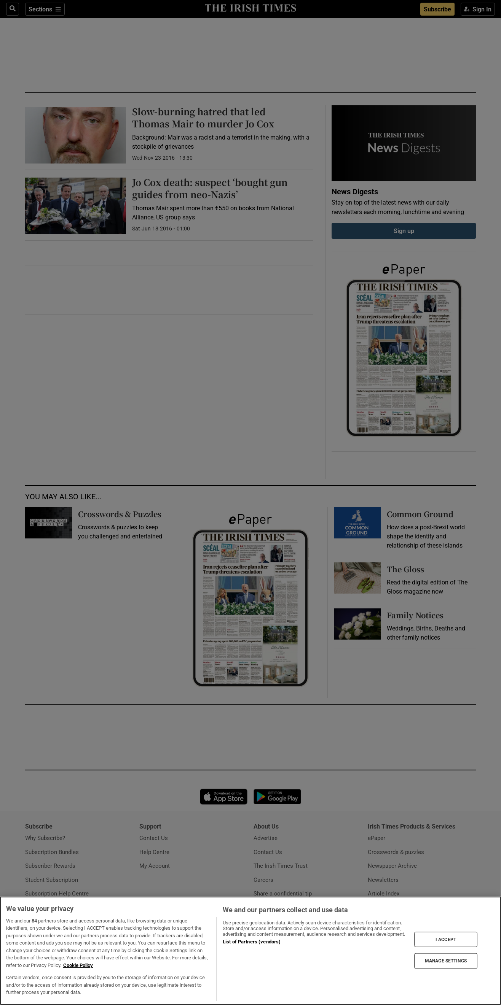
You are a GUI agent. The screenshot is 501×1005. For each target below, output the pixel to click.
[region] (250, 951)
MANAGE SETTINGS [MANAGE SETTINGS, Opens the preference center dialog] (446, 961)
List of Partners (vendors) (252, 942)
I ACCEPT (446, 939)
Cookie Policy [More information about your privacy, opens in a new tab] (78, 965)
